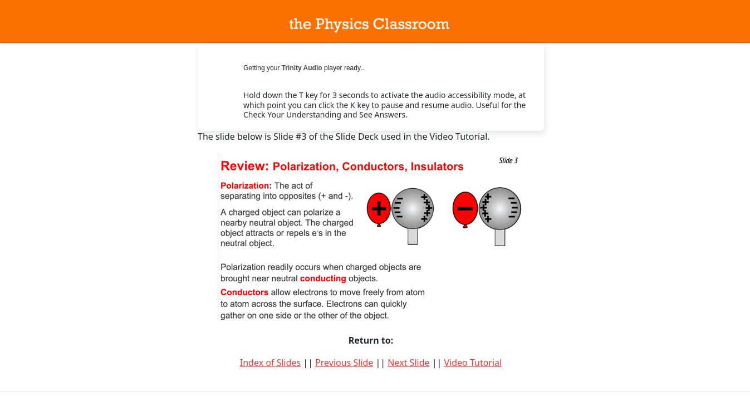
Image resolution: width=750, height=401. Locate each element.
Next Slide (408, 362)
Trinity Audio (302, 68)
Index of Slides (270, 362)
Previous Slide (344, 362)
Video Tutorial (473, 362)
